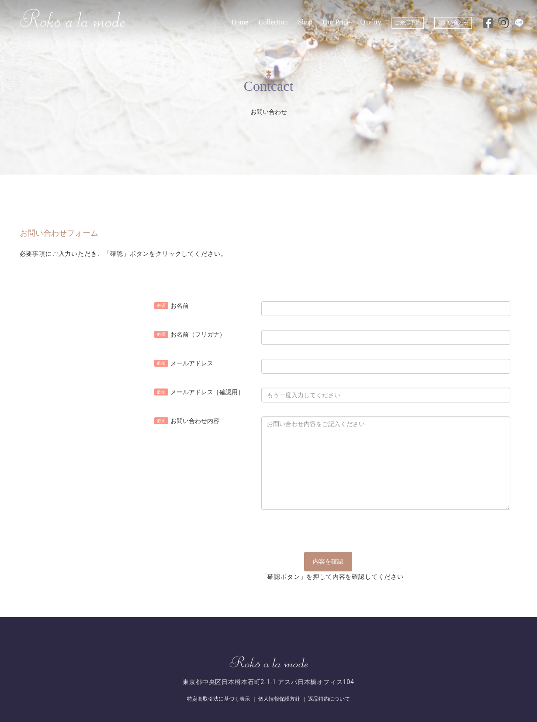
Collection (273, 22)
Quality (370, 22)
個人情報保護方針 (279, 699)
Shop (305, 22)
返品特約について (329, 699)
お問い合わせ (453, 23)
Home (239, 22)
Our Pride (336, 22)
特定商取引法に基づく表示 (218, 699)
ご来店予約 (408, 23)
